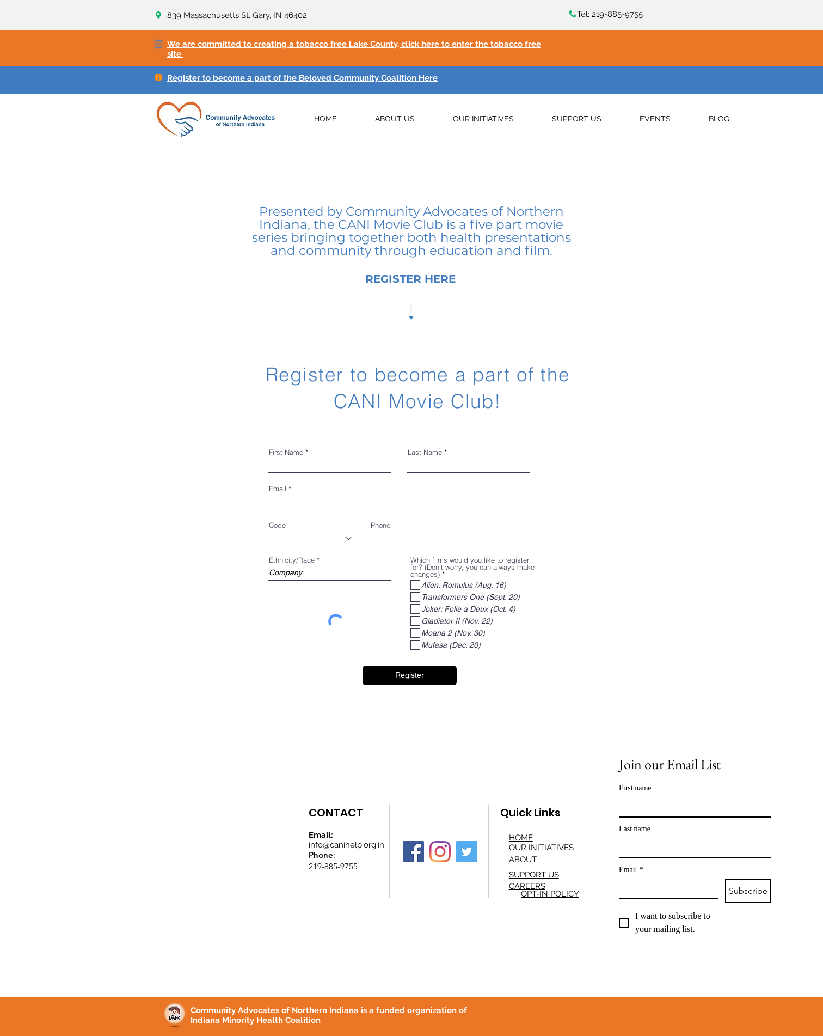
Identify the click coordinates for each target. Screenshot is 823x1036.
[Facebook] (413, 851)
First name (635, 788)
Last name (634, 829)
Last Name (425, 452)
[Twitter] (466, 851)
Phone (380, 525)
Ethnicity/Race (292, 560)
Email (277, 488)
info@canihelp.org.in (346, 845)
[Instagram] (440, 851)
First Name (286, 452)
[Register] (410, 675)
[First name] (692, 806)
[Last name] (692, 847)
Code (277, 525)
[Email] (665, 888)
